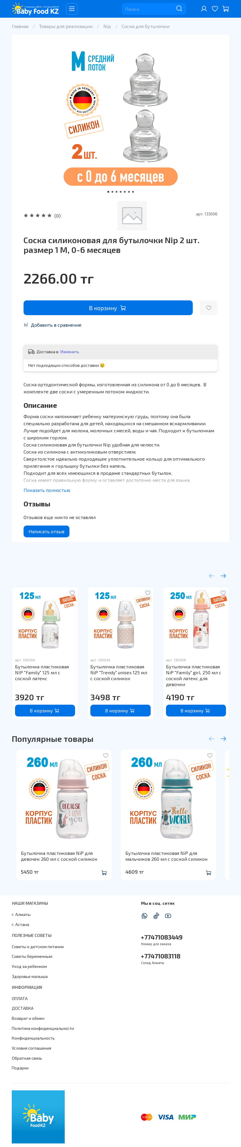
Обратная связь (27, 1058)
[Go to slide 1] (108, 192)
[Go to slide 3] (116, 192)
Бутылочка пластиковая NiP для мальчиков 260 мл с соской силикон (171, 865)
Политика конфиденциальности (43, 1028)
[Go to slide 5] (125, 192)
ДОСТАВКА (23, 1008)
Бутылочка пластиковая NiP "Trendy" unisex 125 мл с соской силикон (118, 672)
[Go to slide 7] (133, 192)
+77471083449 (161, 937)
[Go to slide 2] (112, 192)
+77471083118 (160, 956)
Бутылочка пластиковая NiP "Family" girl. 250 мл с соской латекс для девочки (193, 675)
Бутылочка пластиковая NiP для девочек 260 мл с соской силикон (62, 865)
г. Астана (20, 924)
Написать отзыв (46, 531)
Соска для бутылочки (145, 26)
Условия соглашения (31, 1048)
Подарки (20, 1067)
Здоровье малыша (30, 976)
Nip (107, 26)
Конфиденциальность (33, 1037)
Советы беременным (32, 956)
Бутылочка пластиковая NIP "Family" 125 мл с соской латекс (42, 672)
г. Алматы (21, 914)
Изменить (69, 351)
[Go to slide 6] (129, 192)
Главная (20, 26)
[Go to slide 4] (121, 192)
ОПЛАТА (20, 998)
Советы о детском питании (38, 946)
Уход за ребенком (29, 966)
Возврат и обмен (28, 1018)
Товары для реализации (66, 26)
